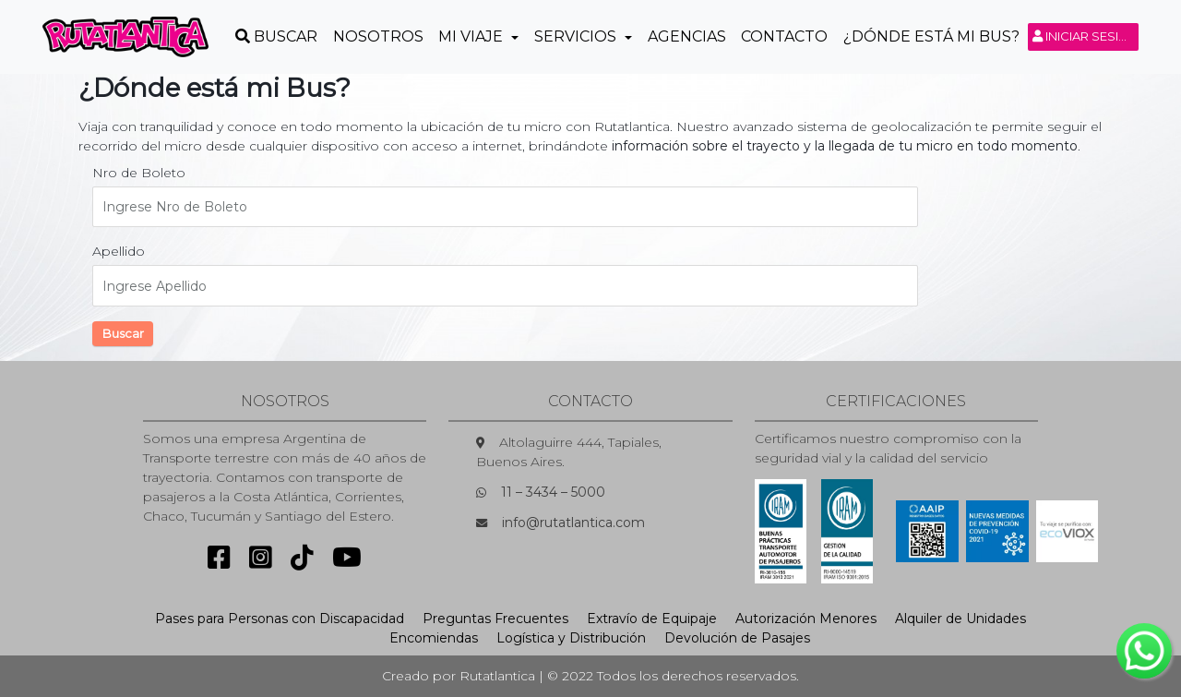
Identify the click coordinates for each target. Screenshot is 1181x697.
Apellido (118, 251)
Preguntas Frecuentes (495, 618)
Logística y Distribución (571, 638)
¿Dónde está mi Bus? (931, 36)
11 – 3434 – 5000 (553, 492)
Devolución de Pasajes (737, 638)
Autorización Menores (806, 618)
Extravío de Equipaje (652, 618)
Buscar (123, 333)
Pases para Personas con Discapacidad (279, 618)
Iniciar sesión (1085, 36)
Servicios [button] (577, 36)
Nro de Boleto (138, 172)
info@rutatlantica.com (573, 522)
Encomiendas (433, 638)
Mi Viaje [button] (472, 36)
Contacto (784, 36)
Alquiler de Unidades (960, 618)
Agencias (687, 36)
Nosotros (378, 36)
